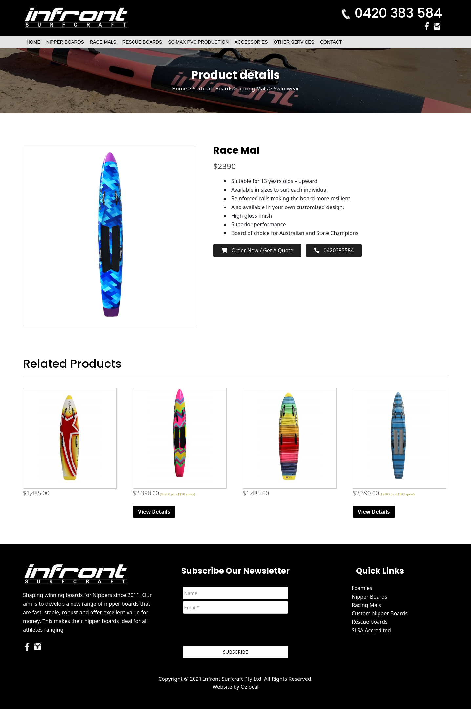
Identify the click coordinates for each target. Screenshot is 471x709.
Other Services (294, 42)
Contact (331, 42)
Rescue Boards (142, 42)
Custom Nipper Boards (380, 613)
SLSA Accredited (371, 630)
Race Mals (103, 42)
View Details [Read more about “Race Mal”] (154, 511)
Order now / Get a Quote (257, 250)
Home (33, 42)
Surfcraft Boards (213, 88)
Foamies (362, 588)
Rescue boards (370, 621)
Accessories (251, 42)
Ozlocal (250, 686)
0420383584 (334, 250)
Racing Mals (253, 88)
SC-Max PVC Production (198, 42)
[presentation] (233, 631)
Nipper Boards (65, 42)
